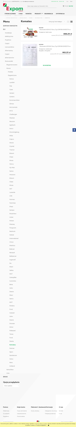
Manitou (12, 245)
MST (11, 274)
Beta (11, 284)
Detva (11, 79)
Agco (11, 352)
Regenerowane (11, 65)
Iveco (11, 128)
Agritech (12, 125)
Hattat (11, 235)
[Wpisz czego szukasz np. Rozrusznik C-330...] (55, 6)
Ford (11, 309)
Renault (12, 252)
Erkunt (11, 153)
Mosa (11, 160)
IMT (10, 189)
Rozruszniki (9, 61)
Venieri (11, 93)
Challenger (13, 114)
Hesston (12, 174)
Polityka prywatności (50, 413)
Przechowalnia (21, 416)
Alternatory (9, 50)
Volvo (11, 359)
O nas (60, 413)
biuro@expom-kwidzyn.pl (28, 1)
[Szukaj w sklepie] (40, 6)
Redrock (12, 231)
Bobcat (11, 249)
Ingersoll (12, 260)
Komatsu (12, 345)
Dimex (11, 104)
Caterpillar (12, 277)
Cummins (12, 281)
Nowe (8, 68)
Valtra (11, 270)
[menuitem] (10, 13)
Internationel (13, 238)
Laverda (12, 192)
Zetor (11, 327)
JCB (10, 196)
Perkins (12, 306)
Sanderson (13, 355)
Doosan (12, 323)
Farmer (11, 348)
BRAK (5, 377)
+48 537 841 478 (15, 1)
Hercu (11, 164)
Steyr (11, 206)
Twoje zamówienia (22, 411)
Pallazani (12, 330)
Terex (11, 334)
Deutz (11, 143)
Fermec (12, 199)
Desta (11, 341)
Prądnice (8, 40)
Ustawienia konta (21, 413)
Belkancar (12, 256)
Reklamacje (6, 411)
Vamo (11, 299)
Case (11, 89)
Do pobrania (6, 413)
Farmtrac (12, 203)
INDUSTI (71, 421)
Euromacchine (14, 100)
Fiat (10, 86)
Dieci (11, 295)
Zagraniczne (12, 75)
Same (11, 171)
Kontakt (61, 411)
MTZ (11, 111)
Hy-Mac (12, 167)
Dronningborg (14, 132)
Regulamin (6, 416)
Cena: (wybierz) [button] (8, 385)
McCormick (13, 107)
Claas (11, 157)
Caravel (11, 313)
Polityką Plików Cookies (41, 423)
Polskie (10, 72)
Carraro (11, 96)
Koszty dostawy (35, 411)
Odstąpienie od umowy (51, 411)
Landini (11, 82)
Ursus (11, 242)
